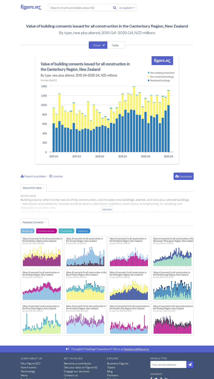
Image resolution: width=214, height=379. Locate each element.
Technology (28, 371)
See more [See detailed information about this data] (107, 209)
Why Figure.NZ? (31, 363)
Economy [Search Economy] (66, 231)
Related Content (33, 222)
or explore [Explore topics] (127, 8)
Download (183, 176)
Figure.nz (31, 7)
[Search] (115, 7)
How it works (28, 367)
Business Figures (117, 363)
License (56, 176)
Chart (97, 45)
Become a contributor (77, 363)
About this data (32, 188)
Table (115, 45)
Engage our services (77, 371)
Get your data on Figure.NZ (81, 367)
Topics (111, 367)
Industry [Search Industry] (83, 231)
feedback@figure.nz (136, 349)
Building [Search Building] (27, 231)
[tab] (98, 45)
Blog (109, 371)
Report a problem (33, 176)
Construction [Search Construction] (46, 231)
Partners (112, 375)
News (24, 375)
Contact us (71, 375)
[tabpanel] (107, 110)
